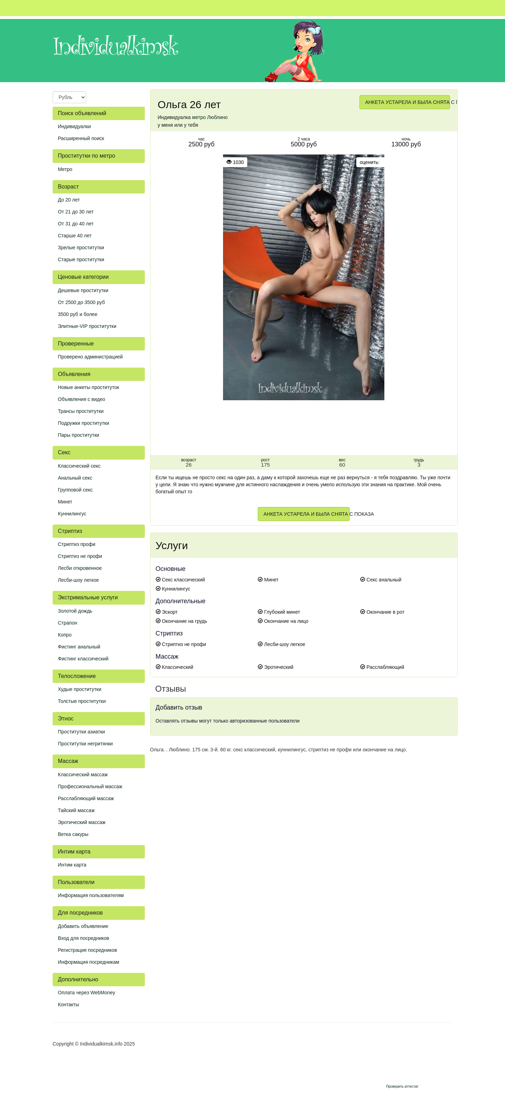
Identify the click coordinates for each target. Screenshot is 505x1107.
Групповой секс (75, 490)
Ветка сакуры (73, 834)
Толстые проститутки (82, 701)
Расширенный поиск (81, 138)
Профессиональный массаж (90, 786)
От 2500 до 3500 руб (81, 302)
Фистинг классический (83, 658)
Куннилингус (72, 513)
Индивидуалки (74, 126)
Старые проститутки (81, 259)
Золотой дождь (75, 611)
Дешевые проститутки (83, 290)
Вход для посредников (83, 938)
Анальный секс (75, 478)
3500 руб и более (77, 314)
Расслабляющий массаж (86, 798)
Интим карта (72, 865)
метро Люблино (210, 117)
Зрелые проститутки (81, 247)
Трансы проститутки (80, 411)
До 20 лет (69, 200)
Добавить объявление (83, 926)
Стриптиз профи (76, 544)
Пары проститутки (78, 435)
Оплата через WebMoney (86, 992)
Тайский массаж (76, 810)
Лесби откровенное (80, 568)
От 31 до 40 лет (76, 223)
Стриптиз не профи (80, 556)
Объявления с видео (81, 399)
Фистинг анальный (79, 647)
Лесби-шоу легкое (78, 580)
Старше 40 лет (75, 235)
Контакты (68, 1004)
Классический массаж (83, 774)
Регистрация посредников (87, 950)
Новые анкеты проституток (88, 387)
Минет (65, 502)
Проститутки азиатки (81, 731)
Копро (65, 635)
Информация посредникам (88, 962)
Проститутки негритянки (85, 743)
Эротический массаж (82, 822)
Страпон (67, 623)
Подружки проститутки (83, 423)
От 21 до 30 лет (76, 212)
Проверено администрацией (90, 357)
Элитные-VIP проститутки (87, 326)
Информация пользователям (91, 895)
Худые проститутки (79, 689)
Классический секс (79, 466)
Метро (65, 169)
